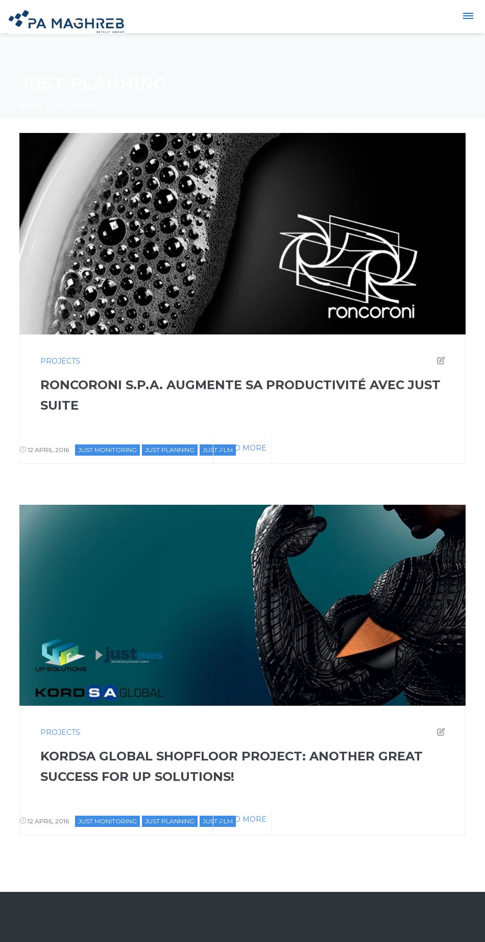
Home (30, 105)
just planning (170, 450)
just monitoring (107, 450)
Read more (242, 448)
